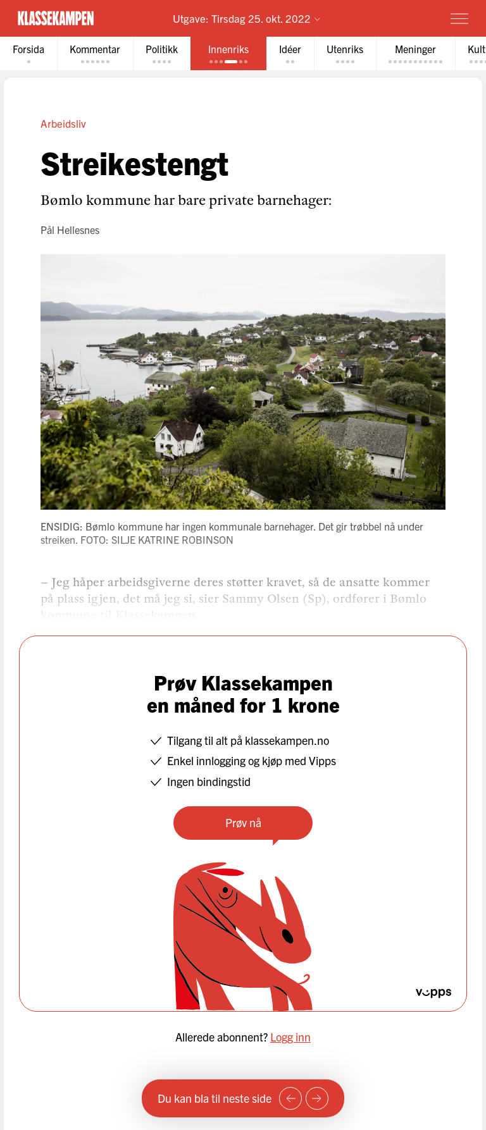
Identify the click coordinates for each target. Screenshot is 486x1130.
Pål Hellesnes (69, 229)
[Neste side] (317, 1098)
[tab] (28, 53)
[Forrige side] (290, 1098)
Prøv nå (243, 822)
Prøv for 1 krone (385, 18)
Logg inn (290, 1036)
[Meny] (459, 18)
